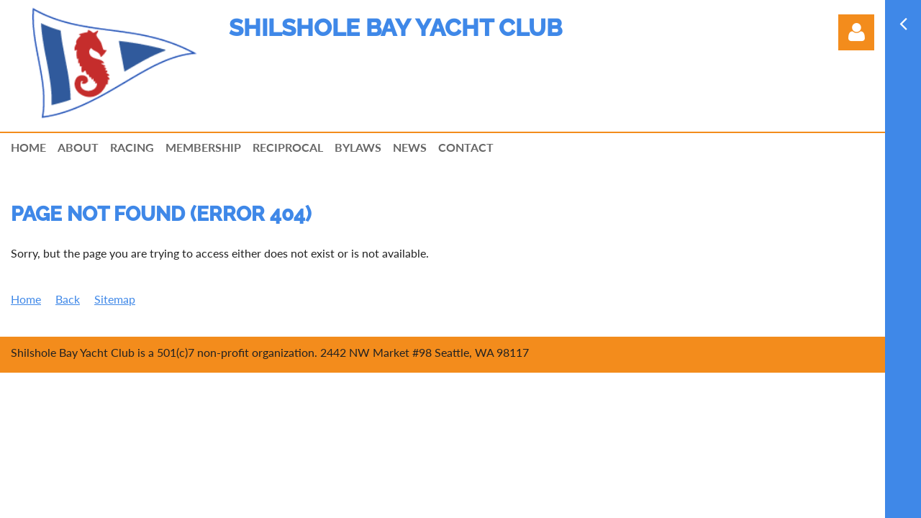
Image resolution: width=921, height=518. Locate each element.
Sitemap (114, 299)
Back (67, 299)
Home (26, 299)
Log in (856, 32)
